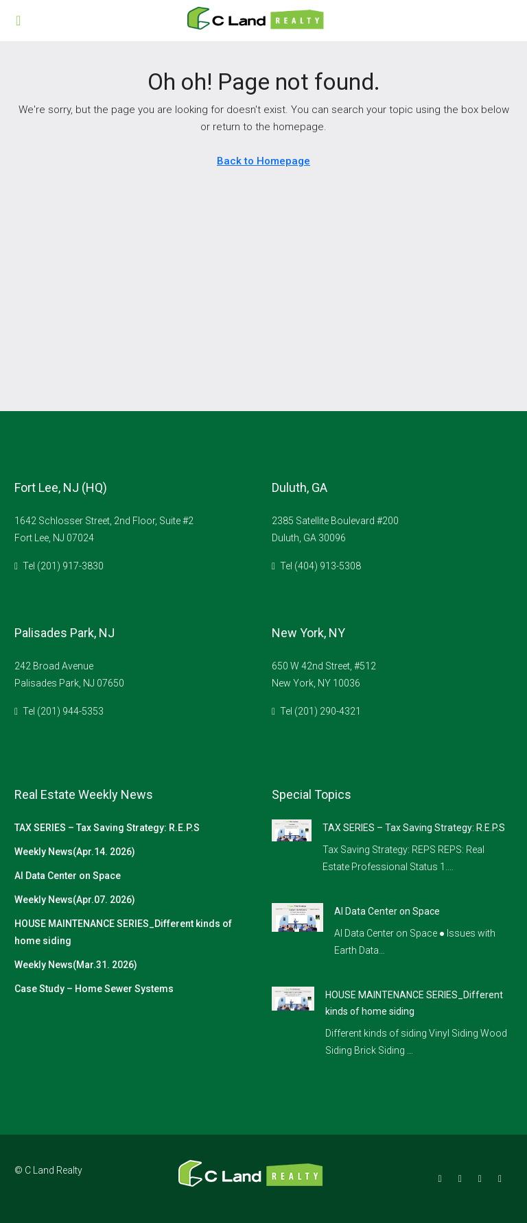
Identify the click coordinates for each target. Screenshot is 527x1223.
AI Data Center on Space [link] (387, 911)
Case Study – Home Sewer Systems (94, 988)
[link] (292, 829)
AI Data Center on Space (67, 875)
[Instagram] (462, 1178)
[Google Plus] (482, 1178)
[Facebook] (442, 1178)
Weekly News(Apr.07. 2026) (74, 899)
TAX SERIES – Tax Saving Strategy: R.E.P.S (107, 827)
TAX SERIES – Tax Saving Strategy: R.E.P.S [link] (414, 827)
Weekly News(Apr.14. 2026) (74, 851)
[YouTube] (502, 1178)
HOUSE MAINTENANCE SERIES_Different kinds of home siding (123, 932)
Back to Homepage (263, 161)
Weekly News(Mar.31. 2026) (75, 964)
